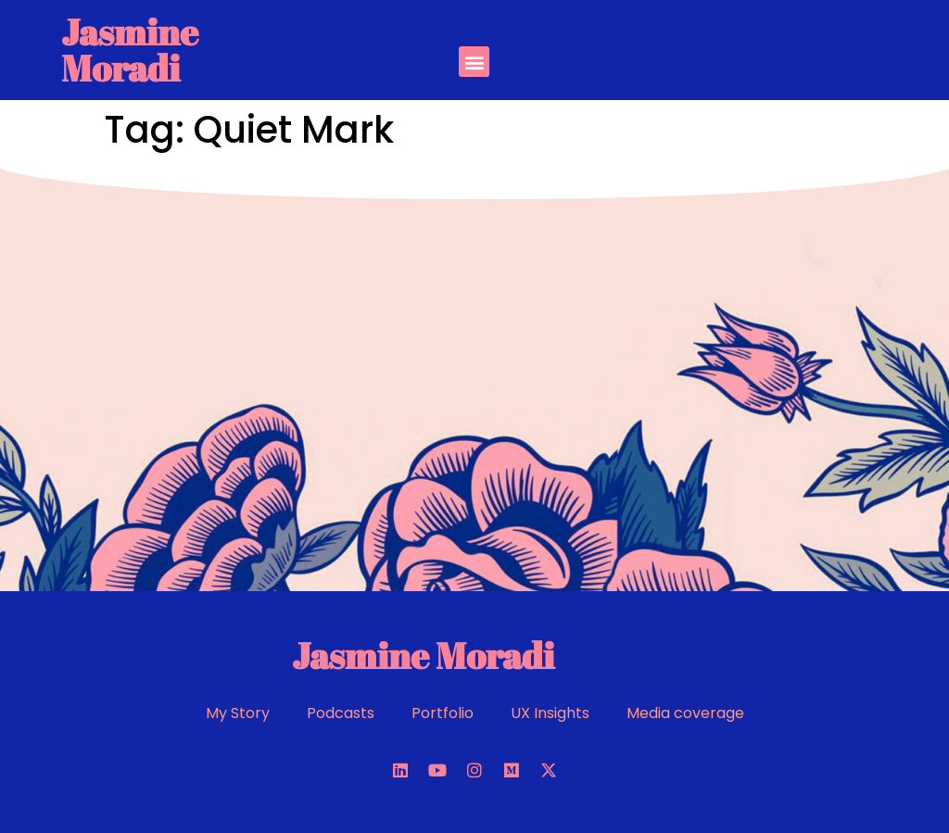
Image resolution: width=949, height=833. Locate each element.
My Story (238, 713)
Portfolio (442, 713)
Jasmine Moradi (129, 49)
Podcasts (340, 713)
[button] (474, 61)
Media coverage (685, 713)
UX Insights (550, 713)
